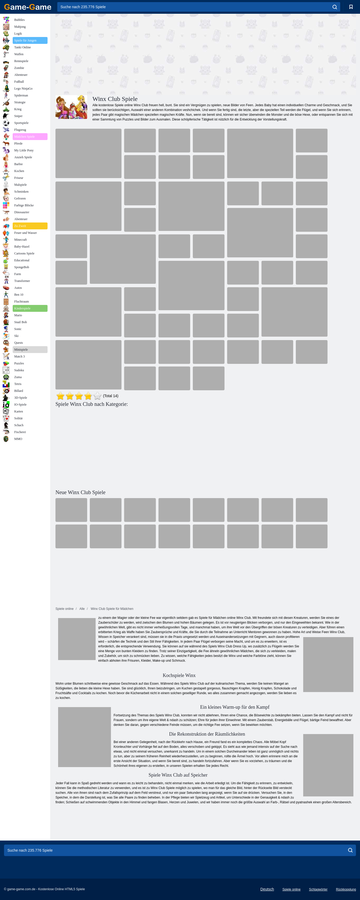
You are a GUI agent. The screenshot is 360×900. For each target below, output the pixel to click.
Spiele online (291, 889)
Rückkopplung (346, 889)
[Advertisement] (130, 54)
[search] (334, 7)
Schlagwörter (318, 889)
